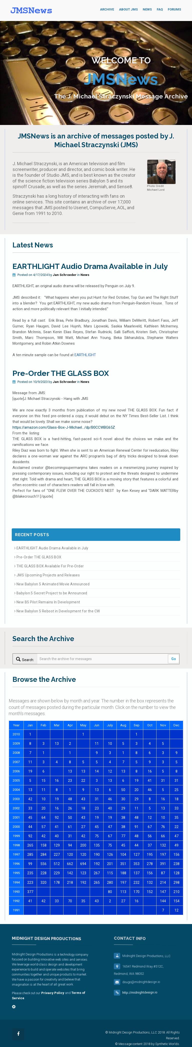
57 (44, 827)
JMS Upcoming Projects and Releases (47, 575)
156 (177, 855)
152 (150, 892)
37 (150, 845)
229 (57, 873)
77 (123, 836)
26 (70, 808)
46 (150, 790)
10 (110, 744)
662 (70, 864)
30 (123, 799)
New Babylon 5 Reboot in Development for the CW (57, 611)
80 (110, 892)
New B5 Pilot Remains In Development (47, 602)
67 (150, 827)
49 (176, 845)
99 (30, 864)
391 (163, 864)
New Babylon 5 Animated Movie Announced (52, 584)
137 (137, 873)
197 (163, 855)
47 (110, 827)
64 (44, 818)
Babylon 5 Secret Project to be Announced (50, 593)
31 (163, 781)
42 (30, 799)
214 (163, 883)
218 (70, 883)
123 (83, 873)
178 (57, 883)
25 (176, 790)
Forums (174, 9)
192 (97, 864)
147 (163, 892)
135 (97, 845)
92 (57, 818)
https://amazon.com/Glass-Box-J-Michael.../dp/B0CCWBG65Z (63, 427)
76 (163, 827)
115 (110, 873)
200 (83, 845)
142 (70, 873)
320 (43, 883)
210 (177, 892)
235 (30, 873)
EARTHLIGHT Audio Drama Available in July (90, 266)
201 (110, 864)
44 (30, 827)
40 (110, 808)
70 (70, 901)
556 (43, 864)
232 (137, 883)
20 (136, 790)
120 (70, 855)
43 (83, 799)
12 (110, 771)
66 (163, 836)
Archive (107, 9)
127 (137, 855)
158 (43, 845)
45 (30, 818)
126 (110, 855)
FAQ (160, 9)
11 (97, 744)
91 (136, 827)
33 (30, 808)
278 (150, 864)
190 (97, 855)
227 (57, 855)
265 (30, 845)
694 (83, 864)
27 (83, 827)
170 (137, 892)
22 (83, 781)
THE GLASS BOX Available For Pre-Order (49, 566)
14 (97, 771)
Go (173, 659)
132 (163, 845)
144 (163, 901)
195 (150, 855)
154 (177, 901)
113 (123, 892)
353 (137, 864)
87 (163, 873)
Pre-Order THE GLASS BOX (60, 373)
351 (123, 864)
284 (43, 855)
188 (123, 873)
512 (57, 864)
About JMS (128, 9)
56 (150, 836)
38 (123, 818)
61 (70, 827)
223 (30, 883)
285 (30, 855)
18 (176, 799)
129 (57, 845)
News (147, 9)
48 (70, 799)
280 (110, 883)
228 (43, 873)
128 (177, 873)
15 (44, 781)
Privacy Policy (52, 993)
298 (177, 883)
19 (30, 771)
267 (97, 873)
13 (57, 744)
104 (123, 855)
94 (70, 845)
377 (30, 892)
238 (177, 864)
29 (136, 799)
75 (97, 836)
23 (70, 781)
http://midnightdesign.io (145, 995)
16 (150, 771)
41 (150, 781)
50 (123, 790)
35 (176, 818)
